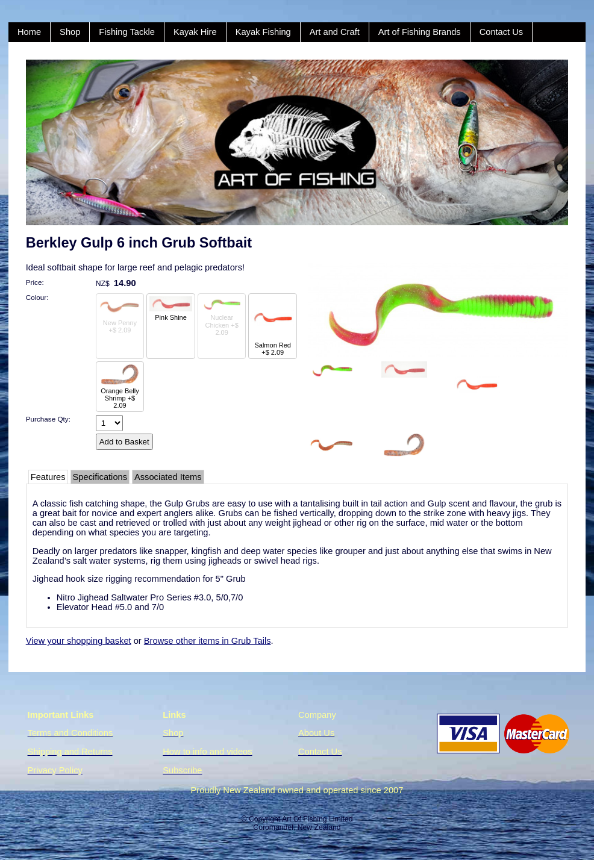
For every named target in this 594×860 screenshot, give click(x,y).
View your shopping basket (78, 641)
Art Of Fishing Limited (317, 819)
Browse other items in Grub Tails (207, 641)
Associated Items (168, 477)
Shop (70, 32)
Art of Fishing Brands (419, 32)
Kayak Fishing (263, 32)
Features (48, 477)
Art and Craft (335, 32)
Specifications (100, 477)
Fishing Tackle (127, 32)
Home (29, 32)
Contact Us (502, 32)
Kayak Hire (195, 32)
